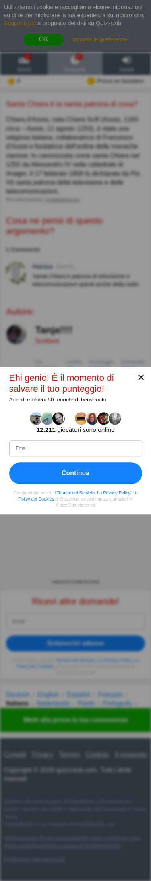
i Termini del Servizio (75, 492)
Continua (75, 473)
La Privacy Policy (113, 492)
